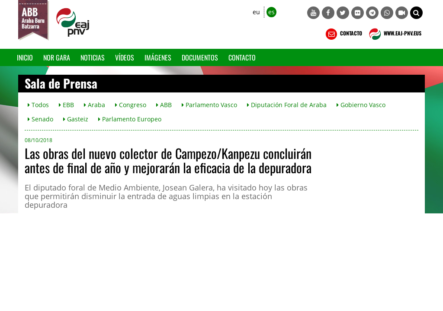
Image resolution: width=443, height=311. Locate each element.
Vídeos (124, 57)
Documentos (200, 57)
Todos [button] (38, 105)
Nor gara (56, 57)
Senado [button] (40, 119)
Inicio (25, 57)
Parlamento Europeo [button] (129, 119)
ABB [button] (164, 105)
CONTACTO (343, 34)
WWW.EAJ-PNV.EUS (394, 34)
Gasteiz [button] (75, 119)
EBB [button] (66, 105)
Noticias (92, 57)
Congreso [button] (130, 105)
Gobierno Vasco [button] (361, 105)
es (271, 12)
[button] (416, 12)
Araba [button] (94, 105)
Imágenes (157, 57)
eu (256, 12)
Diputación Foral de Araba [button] (287, 105)
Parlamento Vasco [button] (209, 105)
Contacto (242, 57)
